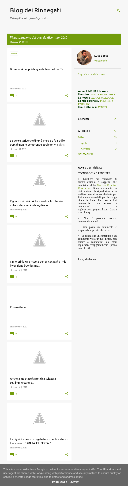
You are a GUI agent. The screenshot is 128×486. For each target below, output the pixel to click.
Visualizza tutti (19, 42)
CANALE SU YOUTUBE (102, 94)
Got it (74, 482)
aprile (84, 143)
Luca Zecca (101, 55)
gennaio (85, 148)
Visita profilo (101, 60)
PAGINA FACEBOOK (102, 97)
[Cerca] (119, 11)
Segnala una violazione (91, 74)
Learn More (59, 482)
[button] (67, 95)
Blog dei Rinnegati (35, 10)
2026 (81, 137)
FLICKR (102, 107)
